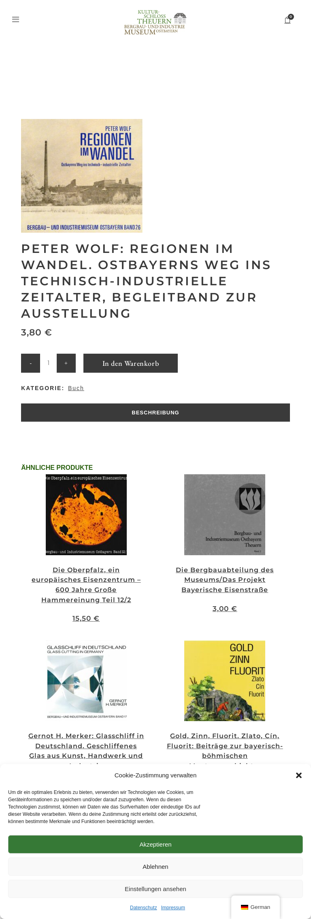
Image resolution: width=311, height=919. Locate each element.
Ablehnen (155, 866)
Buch (76, 388)
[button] (299, 775)
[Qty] (48, 363)
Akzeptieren (155, 844)
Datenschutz (143, 908)
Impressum (173, 908)
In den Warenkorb (130, 363)
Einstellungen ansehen (155, 888)
